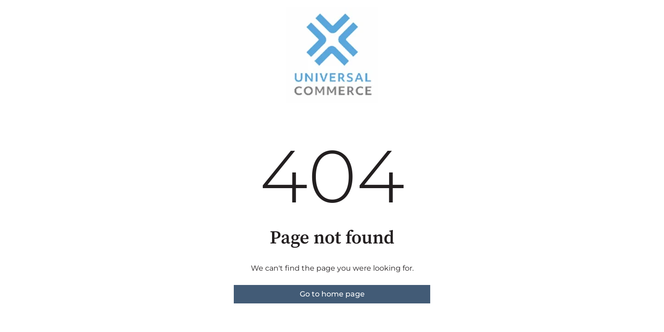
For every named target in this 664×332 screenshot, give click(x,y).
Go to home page (332, 294)
